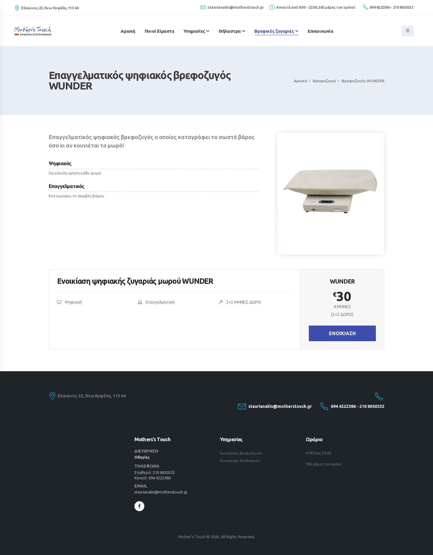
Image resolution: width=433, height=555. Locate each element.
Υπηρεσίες (194, 31)
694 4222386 (161, 477)
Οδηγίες (142, 457)
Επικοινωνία (320, 31)
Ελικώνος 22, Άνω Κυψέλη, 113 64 (90, 396)
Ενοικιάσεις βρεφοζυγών (242, 453)
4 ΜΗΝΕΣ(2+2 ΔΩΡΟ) (342, 310)
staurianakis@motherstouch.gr (232, 7)
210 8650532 (165, 472)
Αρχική (128, 31)
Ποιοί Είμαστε (159, 31)
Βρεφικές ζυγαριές (274, 31)
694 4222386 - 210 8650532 (388, 7)
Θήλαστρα (230, 31)
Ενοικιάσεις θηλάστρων (240, 460)
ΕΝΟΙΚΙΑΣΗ (342, 333)
